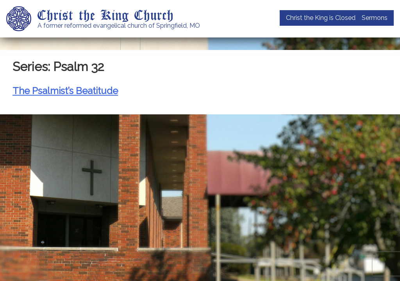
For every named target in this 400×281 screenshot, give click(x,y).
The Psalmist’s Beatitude (65, 90)
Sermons (375, 17)
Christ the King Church (106, 14)
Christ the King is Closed (320, 17)
